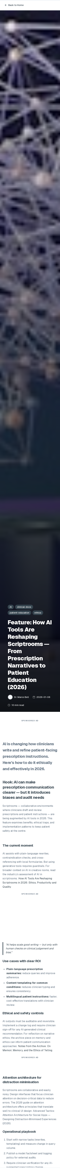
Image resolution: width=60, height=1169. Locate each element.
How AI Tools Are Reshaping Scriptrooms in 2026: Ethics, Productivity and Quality (29, 882)
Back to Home (14, 5)
